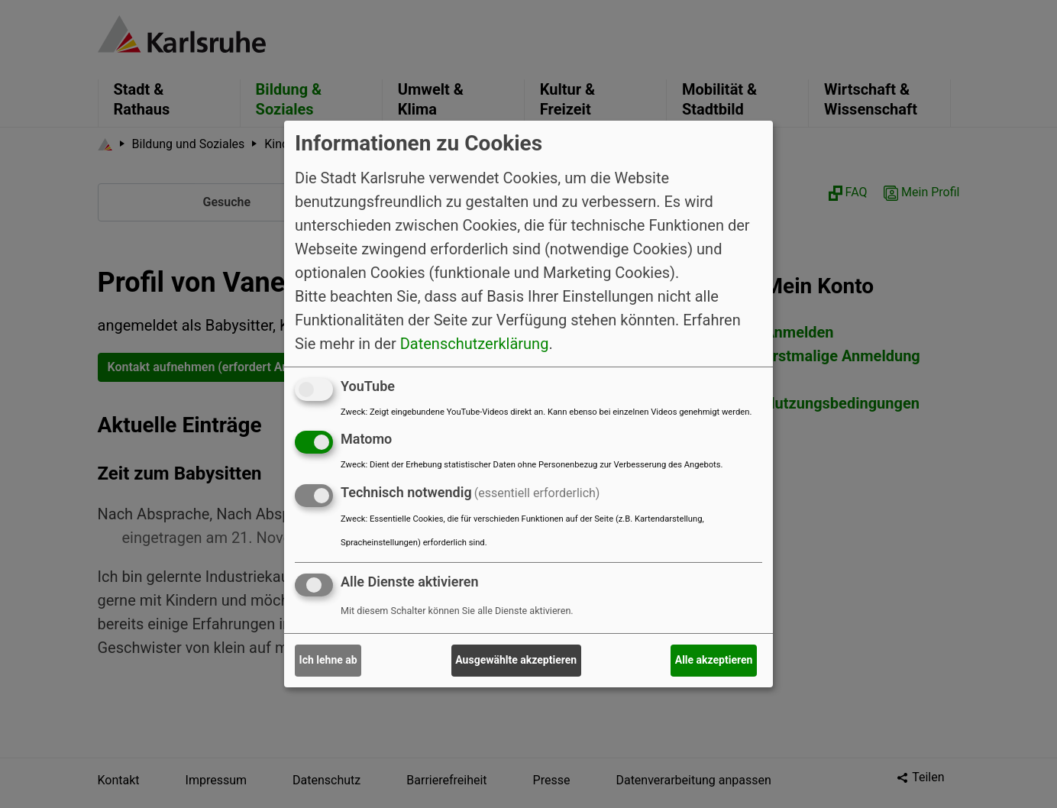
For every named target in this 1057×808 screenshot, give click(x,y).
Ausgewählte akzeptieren (516, 660)
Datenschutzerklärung (474, 343)
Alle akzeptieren (714, 660)
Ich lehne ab (328, 660)
